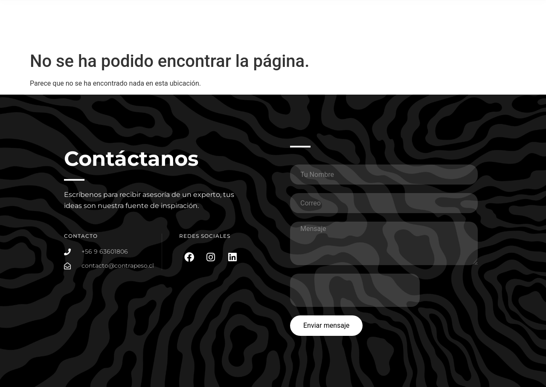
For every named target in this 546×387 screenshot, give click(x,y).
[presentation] (355, 290)
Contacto (501, 32)
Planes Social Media (455, 13)
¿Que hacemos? (350, 13)
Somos (504, 13)
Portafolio (402, 13)
